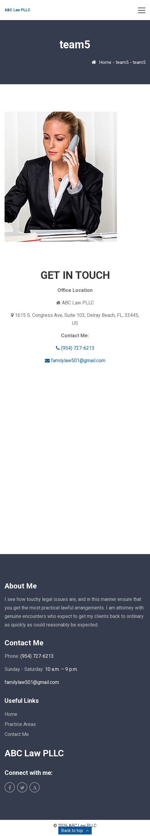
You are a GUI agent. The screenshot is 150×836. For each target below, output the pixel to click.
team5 (122, 62)
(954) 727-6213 (75, 348)
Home (105, 62)
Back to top (72, 830)
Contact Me (17, 734)
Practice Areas (20, 724)
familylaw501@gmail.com (75, 360)
